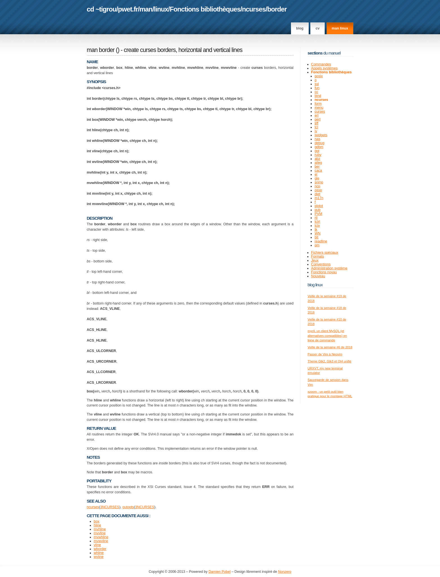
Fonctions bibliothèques (205, 9)
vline (97, 545)
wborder (100, 549)
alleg (318, 163)
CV (318, 28)
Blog (299, 28)
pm (317, 245)
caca (318, 170)
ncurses (253, 9)
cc (316, 92)
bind (318, 96)
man (145, 9)
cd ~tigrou (101, 9)
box (96, 521)
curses (320, 111)
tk (316, 229)
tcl (316, 127)
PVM (318, 214)
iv (316, 131)
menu (319, 108)
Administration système (329, 268)
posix (319, 76)
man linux (340, 28)
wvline (99, 557)
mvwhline (101, 537)
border (277, 9)
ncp (317, 186)
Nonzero (284, 572)
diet (317, 194)
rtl (316, 218)
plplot (319, 206)
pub (317, 210)
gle (317, 178)
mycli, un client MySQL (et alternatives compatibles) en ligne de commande (327, 335)
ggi (317, 151)
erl (316, 115)
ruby (318, 155)
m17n (319, 198)
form (318, 104)
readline (321, 241)
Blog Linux (315, 284)
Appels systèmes (324, 68)
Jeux (314, 260)
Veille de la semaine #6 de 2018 (330, 347)
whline (99, 553)
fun (317, 88)
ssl (317, 84)
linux (161, 9)
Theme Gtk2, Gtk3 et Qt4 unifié (329, 361)
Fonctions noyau (324, 272)
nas (317, 139)
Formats (317, 256)
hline (97, 525)
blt (316, 237)
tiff (316, 123)
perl (317, 119)
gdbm (319, 147)
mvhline (100, 529)
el (316, 174)
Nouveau (318, 276)
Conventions (321, 264)
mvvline (100, 533)
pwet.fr (128, 9)
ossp (318, 190)
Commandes (321, 64)
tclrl (317, 222)
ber (317, 167)
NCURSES (110, 507)
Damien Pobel (219, 572)
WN (317, 233)
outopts (128, 507)
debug (319, 143)
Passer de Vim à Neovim (325, 354)
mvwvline (101, 541)
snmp (319, 182)
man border (100, 50)
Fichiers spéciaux (324, 253)
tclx (317, 226)
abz (317, 159)
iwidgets (321, 135)
